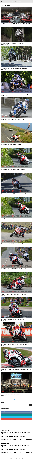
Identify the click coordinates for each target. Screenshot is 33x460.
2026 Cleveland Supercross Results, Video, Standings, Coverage (16, 439)
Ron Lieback (2, 44)
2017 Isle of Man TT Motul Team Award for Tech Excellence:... (14, 68)
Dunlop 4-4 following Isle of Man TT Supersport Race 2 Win (13, 218)
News (2, 437)
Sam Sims (2, 120)
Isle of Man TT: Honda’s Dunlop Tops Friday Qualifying (12, 319)
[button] (1, 1)
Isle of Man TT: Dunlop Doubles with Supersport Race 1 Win (13, 268)
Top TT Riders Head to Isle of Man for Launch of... (11, 394)
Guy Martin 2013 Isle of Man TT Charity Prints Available (12, 119)
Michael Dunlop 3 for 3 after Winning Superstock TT (12, 243)
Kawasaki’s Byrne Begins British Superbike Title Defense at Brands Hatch (16, 369)
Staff (1, 320)
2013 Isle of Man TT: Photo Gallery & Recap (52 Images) (13, 169)
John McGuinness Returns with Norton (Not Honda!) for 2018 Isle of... (15, 23)
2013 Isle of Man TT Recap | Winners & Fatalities (11, 144)
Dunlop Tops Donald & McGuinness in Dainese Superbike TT (13, 294)
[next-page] (18, 399)
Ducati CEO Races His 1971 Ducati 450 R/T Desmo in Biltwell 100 (15, 433)
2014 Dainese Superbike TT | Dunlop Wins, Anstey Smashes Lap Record (16, 94)
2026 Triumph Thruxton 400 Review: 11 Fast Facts (13, 436)
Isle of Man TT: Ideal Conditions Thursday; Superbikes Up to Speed (15, 344)
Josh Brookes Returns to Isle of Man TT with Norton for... (13, 43)
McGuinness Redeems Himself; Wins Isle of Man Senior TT (13, 193)
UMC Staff (2, 295)
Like (30, 411)
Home (1, 4)
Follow (30, 413)
